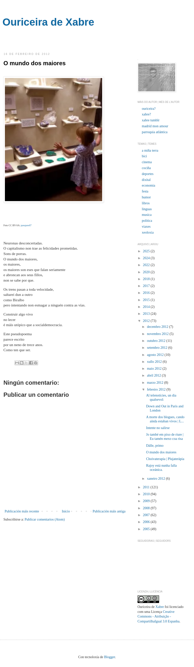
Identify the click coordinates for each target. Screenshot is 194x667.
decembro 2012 (158, 327)
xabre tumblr (151, 120)
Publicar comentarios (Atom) (45, 519)
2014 (147, 307)
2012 (147, 321)
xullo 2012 (155, 362)
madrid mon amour (155, 126)
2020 (147, 272)
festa (145, 191)
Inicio (66, 511)
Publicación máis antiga (109, 511)
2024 (147, 258)
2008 (147, 508)
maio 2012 (154, 368)
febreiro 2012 (156, 389)
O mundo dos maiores (161, 452)
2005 (147, 529)
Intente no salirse (158, 428)
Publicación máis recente (22, 511)
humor (146, 197)
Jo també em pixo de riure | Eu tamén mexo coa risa (164, 437)
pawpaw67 (26, 225)
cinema (147, 162)
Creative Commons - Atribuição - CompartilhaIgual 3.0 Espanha (159, 616)
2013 (147, 314)
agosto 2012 (156, 355)
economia (148, 185)
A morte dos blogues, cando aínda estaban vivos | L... (165, 419)
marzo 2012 (155, 382)
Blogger (109, 657)
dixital (146, 180)
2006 (147, 522)
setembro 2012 (157, 347)
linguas (147, 209)
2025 (147, 251)
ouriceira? (149, 109)
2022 (147, 265)
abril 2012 (154, 375)
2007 (147, 515)
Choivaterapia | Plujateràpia (165, 459)
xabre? (146, 114)
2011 (147, 487)
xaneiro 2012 (156, 478)
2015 (147, 300)
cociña (146, 168)
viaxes (146, 226)
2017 (147, 286)
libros (146, 203)
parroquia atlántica (155, 132)
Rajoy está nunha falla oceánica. (161, 468)
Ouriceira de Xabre (48, 22)
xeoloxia (148, 232)
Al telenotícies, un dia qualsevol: (161, 397)
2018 (147, 279)
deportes (147, 174)
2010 (147, 494)
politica (147, 220)
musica (147, 215)
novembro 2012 (158, 334)
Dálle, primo (155, 445)
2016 (147, 293)
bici (144, 156)
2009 (147, 501)
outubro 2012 (156, 341)
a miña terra (150, 150)
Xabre (159, 607)
